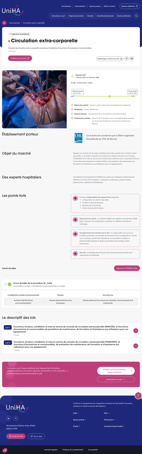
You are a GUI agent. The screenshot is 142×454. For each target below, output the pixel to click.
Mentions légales (50, 449)
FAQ (105, 413)
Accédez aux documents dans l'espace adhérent (117, 370)
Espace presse (95, 6)
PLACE (75, 426)
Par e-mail (36, 436)
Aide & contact (109, 6)
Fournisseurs (66, 6)
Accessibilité (93, 449)
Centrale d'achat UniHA (113, 426)
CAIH (75, 413)
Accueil (4, 23)
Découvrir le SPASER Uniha (127, 268)
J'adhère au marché (20, 58)
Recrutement (80, 6)
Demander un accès (116, 379)
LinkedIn (8, 418)
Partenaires (108, 419)
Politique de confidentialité (73, 449)
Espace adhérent (129, 6)
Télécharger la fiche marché (109, 58)
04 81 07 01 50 (16, 436)
